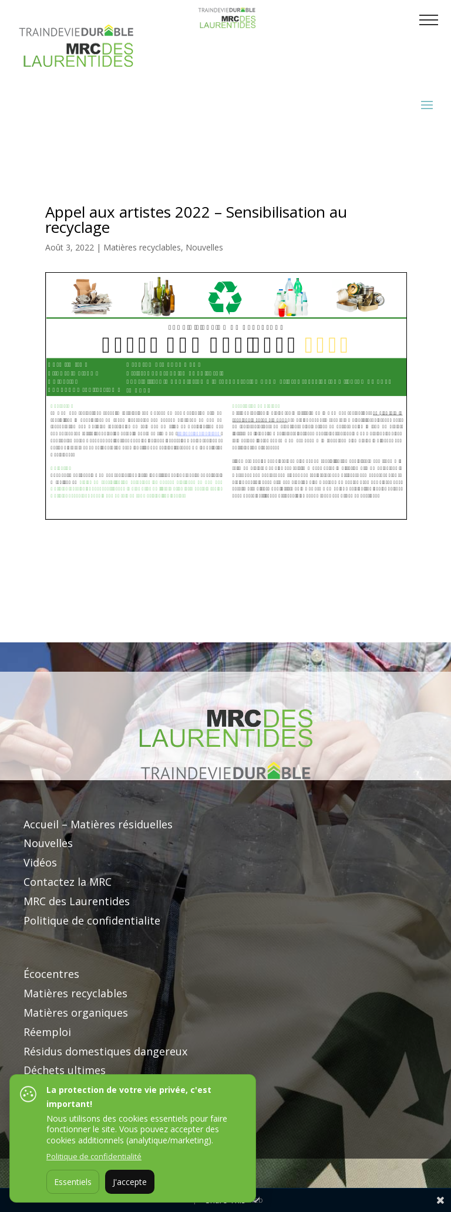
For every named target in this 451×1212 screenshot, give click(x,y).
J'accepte (130, 1181)
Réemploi (47, 1032)
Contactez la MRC (67, 882)
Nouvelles (204, 247)
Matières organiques (75, 1013)
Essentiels (73, 1181)
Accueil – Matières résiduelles (98, 824)
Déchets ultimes (64, 1070)
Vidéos (40, 862)
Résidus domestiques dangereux (105, 1051)
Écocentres (51, 974)
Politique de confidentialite (91, 920)
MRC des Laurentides (76, 901)
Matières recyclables (142, 247)
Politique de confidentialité (94, 1156)
